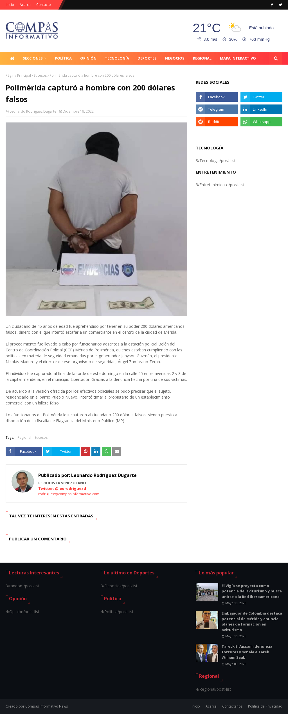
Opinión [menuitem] (88, 58)
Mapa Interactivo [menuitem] (238, 58)
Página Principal (18, 75)
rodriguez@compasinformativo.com (68, 493)
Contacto (43, 4)
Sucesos (40, 75)
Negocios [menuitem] (174, 58)
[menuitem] (12, 58)
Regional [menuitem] (202, 58)
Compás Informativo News (46, 706)
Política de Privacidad (265, 706)
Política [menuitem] (63, 58)
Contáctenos (232, 706)
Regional (24, 437)
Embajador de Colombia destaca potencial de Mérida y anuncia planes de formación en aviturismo (252, 621)
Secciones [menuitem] (33, 58)
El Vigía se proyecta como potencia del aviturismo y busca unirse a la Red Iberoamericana (252, 591)
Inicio (10, 4)
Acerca (25, 4)
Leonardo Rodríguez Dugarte (33, 111)
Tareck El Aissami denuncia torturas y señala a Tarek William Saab (247, 652)
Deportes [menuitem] (147, 58)
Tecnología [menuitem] (117, 58)
